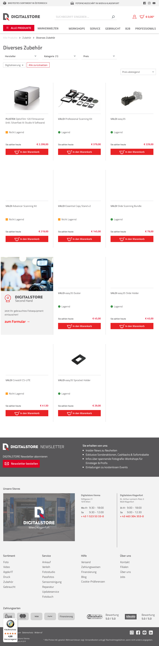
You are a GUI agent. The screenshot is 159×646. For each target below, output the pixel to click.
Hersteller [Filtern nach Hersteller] (21, 56)
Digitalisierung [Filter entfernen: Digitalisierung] (14, 64)
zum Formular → (17, 321)
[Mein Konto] (134, 17)
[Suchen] (113, 17)
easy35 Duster (69, 293)
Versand (86, 562)
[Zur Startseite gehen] (21, 17)
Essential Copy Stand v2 (74, 206)
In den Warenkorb (27, 152)
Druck (6, 577)
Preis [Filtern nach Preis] (99, 56)
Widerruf (38, 632)
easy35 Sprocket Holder (74, 380)
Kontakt (124, 562)
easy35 (118, 119)
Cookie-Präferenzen (93, 581)
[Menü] (16, 620)
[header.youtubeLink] (154, 3)
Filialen (124, 567)
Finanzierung (88, 572)
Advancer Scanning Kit (21, 206)
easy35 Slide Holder (125, 293)
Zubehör (8, 582)
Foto (6, 562)
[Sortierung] (138, 72)
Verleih (46, 567)
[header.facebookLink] (144, 3)
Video (6, 567)
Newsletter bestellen (21, 463)
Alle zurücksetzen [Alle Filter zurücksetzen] (38, 65)
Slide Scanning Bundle (126, 206)
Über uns (125, 572)
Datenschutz (27, 632)
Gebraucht (9, 587)
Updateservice (50, 592)
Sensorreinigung (51, 582)
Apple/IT (8, 572)
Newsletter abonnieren (25, 456)
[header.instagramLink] (149, 3)
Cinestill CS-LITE (18, 380)
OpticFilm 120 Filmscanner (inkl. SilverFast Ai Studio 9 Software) (25, 120)
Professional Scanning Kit (75, 119)
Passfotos (48, 577)
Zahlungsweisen (90, 567)
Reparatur (48, 587)
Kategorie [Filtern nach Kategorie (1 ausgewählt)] (60, 56)
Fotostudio (48, 572)
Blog (83, 577)
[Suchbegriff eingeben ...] (82, 17)
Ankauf (46, 562)
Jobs (122, 577)
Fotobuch (47, 597)
